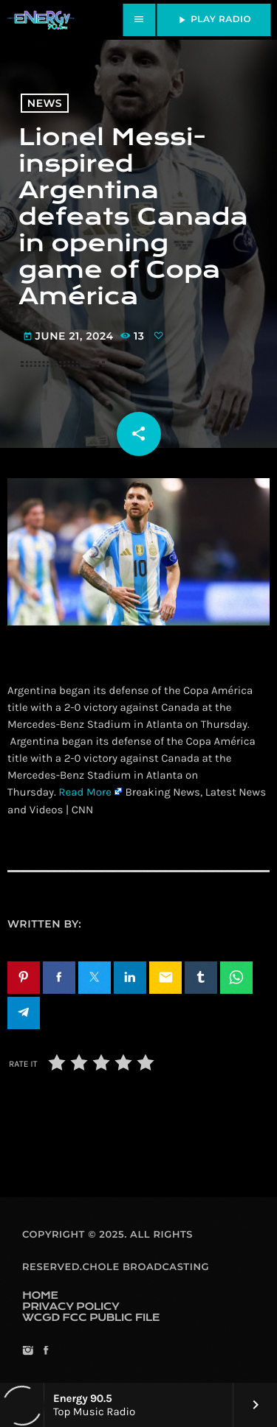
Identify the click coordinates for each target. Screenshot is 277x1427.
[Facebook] (45, 1351)
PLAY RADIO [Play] (213, 20)
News (44, 103)
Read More (85, 792)
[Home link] (41, 20)
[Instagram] (27, 1351)
